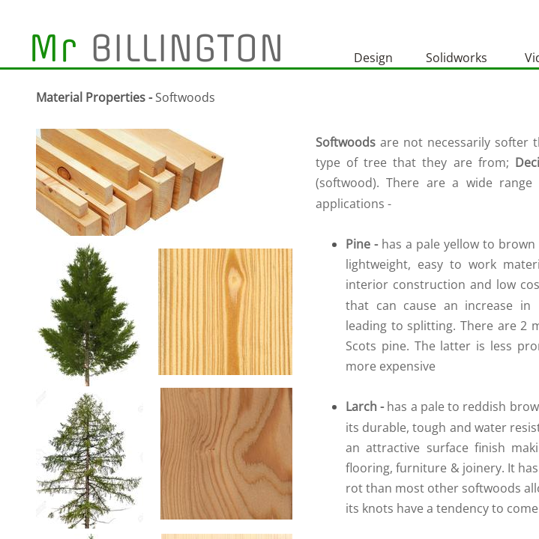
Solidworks (456, 57)
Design (373, 57)
